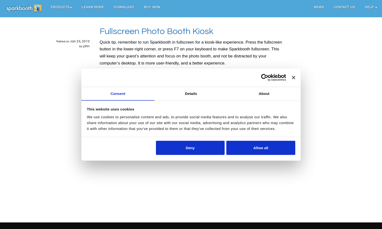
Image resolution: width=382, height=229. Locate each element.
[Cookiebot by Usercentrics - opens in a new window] (264, 77)
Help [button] (371, 7)
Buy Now (152, 7)
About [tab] (264, 93)
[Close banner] (293, 77)
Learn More (93, 7)
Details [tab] (191, 93)
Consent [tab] (118, 93)
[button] (61, 7)
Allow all (260, 148)
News (319, 7)
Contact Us (344, 7)
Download (124, 7)
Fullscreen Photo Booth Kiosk (156, 31)
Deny (190, 148)
